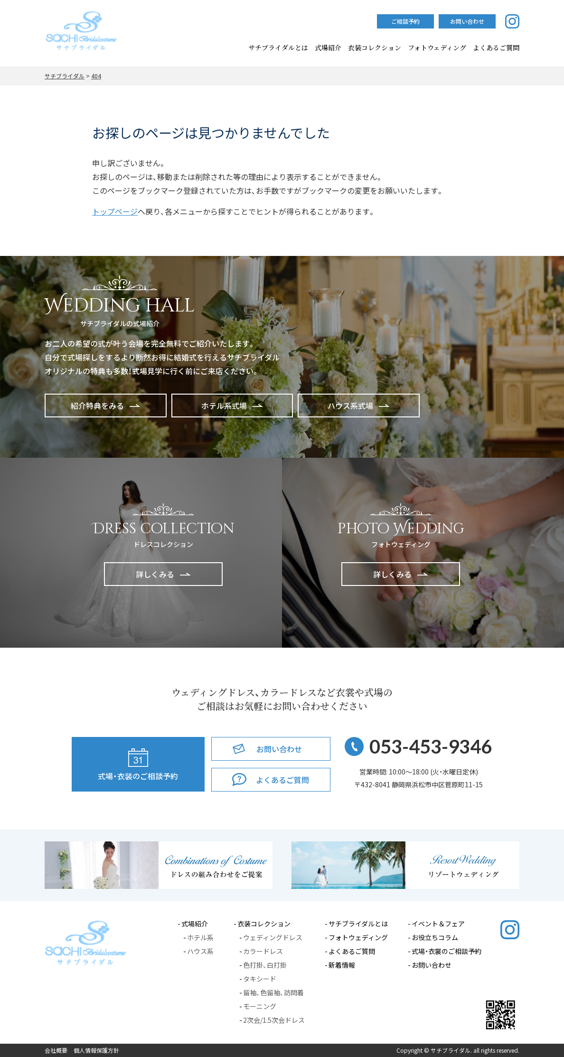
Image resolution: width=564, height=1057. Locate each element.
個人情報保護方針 (96, 1050)
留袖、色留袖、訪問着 (273, 992)
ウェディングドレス (272, 937)
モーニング (259, 1006)
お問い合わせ (431, 965)
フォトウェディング (437, 47)
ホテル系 (200, 937)
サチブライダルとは (278, 47)
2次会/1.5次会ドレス (274, 1020)
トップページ (115, 211)
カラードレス (263, 951)
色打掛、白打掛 (265, 965)
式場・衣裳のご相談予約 (446, 951)
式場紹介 (328, 47)
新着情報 (342, 965)
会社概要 (56, 1050)
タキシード (259, 978)
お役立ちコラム (435, 937)
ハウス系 (200, 951)
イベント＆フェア (438, 923)
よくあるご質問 (352, 951)
